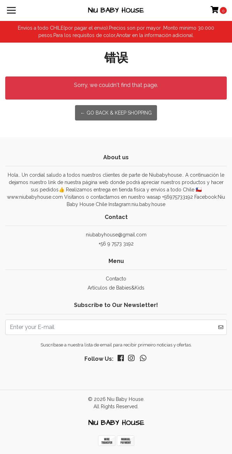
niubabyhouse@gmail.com (116, 234)
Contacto (116, 278)
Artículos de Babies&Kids (116, 288)
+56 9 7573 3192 (116, 244)
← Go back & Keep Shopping (116, 113)
